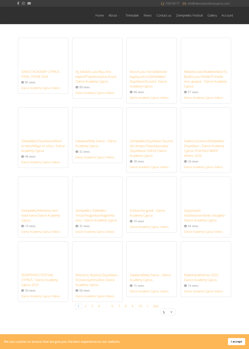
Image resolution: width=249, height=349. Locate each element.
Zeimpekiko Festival (189, 15)
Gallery (212, 15)
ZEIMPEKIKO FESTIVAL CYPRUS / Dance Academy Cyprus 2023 (39, 280)
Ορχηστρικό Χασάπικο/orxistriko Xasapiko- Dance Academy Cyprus (204, 215)
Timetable (132, 15)
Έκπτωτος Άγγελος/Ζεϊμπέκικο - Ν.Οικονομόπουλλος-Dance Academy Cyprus (97, 280)
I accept (236, 341)
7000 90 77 (172, 3)
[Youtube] (29, 3)
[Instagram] (23, 3)
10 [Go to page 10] (140, 306)
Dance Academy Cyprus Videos (40, 88)
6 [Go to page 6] (112, 306)
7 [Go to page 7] (119, 306)
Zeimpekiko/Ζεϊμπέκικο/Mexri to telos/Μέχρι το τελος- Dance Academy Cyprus (43, 146)
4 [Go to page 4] (99, 306)
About (113, 15)
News (148, 15)
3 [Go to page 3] (92, 306)
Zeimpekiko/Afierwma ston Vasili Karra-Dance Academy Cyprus (40, 215)
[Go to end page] (156, 306)
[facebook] (18, 3)
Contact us (163, 15)
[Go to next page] (147, 306)
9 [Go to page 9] (132, 306)
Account (227, 15)
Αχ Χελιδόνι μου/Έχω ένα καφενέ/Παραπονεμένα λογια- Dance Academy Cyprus (96, 77)
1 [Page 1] (78, 306)
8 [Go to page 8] (126, 306)
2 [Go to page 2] (85, 306)
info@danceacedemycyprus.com (209, 3)
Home (99, 15)
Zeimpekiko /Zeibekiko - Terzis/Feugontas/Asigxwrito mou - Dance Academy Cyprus (96, 215)
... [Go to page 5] (106, 306)
